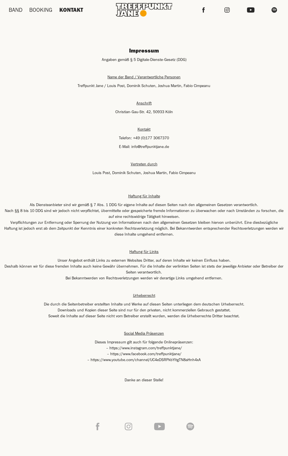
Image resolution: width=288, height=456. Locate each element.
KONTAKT (71, 9)
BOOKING (40, 9)
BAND (15, 9)
